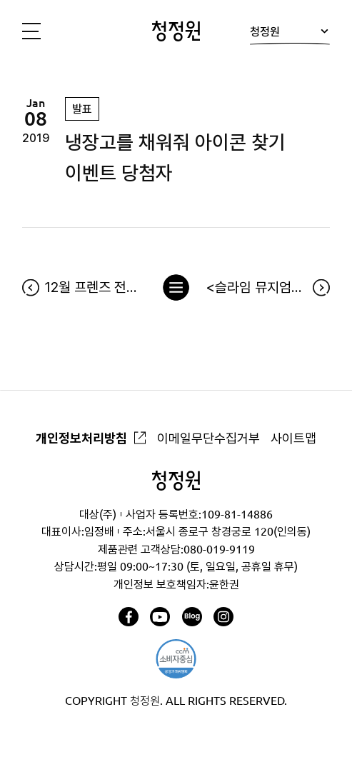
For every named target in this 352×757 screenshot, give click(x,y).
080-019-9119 (219, 549)
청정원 (290, 34)
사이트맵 (293, 438)
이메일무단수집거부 (208, 438)
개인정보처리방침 (81, 438)
